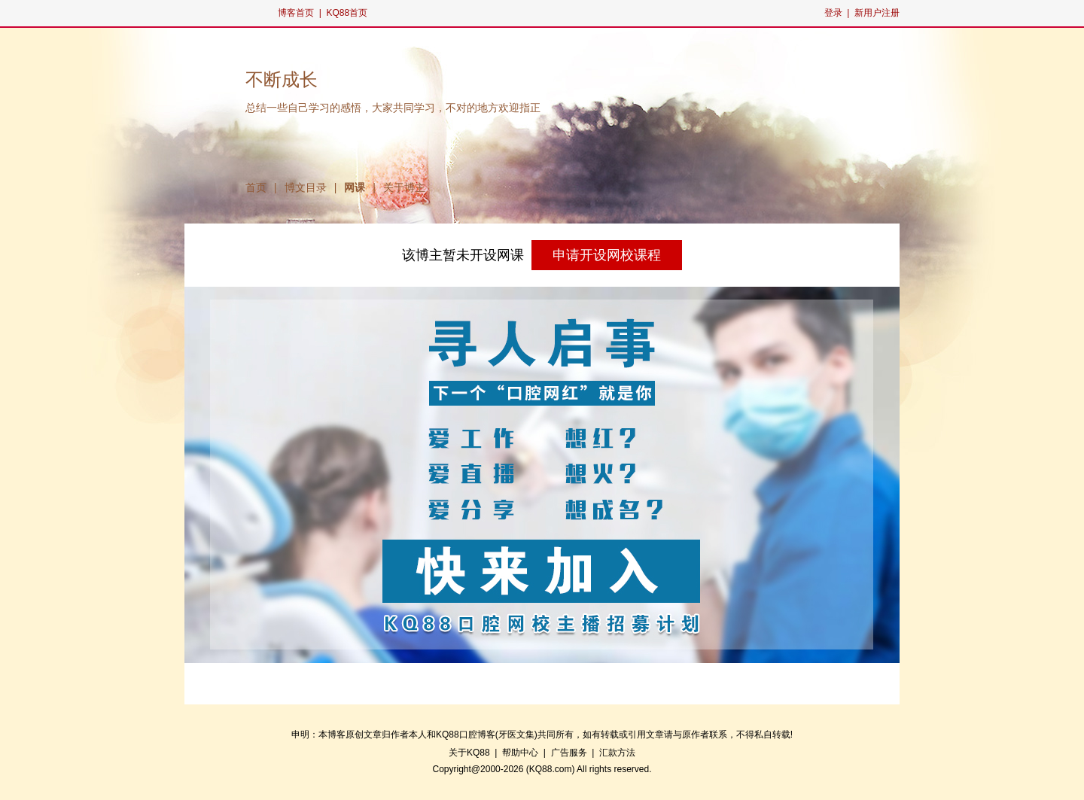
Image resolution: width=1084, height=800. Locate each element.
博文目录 (306, 187)
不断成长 (281, 80)
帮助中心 (520, 752)
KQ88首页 (346, 13)
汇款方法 (617, 752)
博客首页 (296, 13)
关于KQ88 (469, 752)
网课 (354, 187)
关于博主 (404, 187)
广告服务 (569, 752)
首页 (255, 187)
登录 (833, 13)
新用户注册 (877, 13)
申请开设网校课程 (607, 255)
